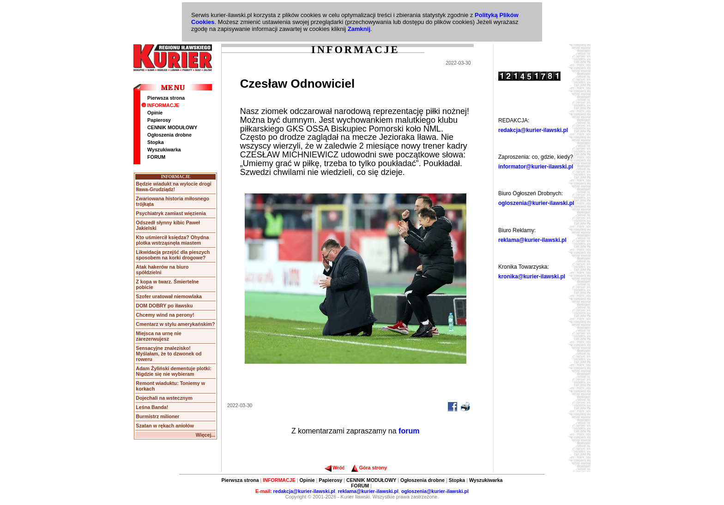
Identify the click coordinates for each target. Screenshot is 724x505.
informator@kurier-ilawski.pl (535, 166)
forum (408, 431)
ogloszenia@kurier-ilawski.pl (536, 203)
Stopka (155, 142)
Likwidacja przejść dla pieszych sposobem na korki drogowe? (173, 254)
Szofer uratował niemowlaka (169, 296)
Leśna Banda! (152, 407)
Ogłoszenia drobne (169, 135)
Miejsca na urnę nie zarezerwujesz (158, 336)
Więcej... (206, 435)
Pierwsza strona (166, 98)
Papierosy (159, 120)
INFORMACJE (160, 105)
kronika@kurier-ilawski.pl (531, 276)
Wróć (334, 467)
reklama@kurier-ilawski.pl (532, 240)
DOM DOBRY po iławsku (164, 305)
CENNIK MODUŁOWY (172, 127)
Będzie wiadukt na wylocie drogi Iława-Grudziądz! (173, 186)
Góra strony (369, 467)
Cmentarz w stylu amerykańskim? (175, 324)
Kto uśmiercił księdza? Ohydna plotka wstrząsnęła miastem (172, 240)
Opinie (155, 112)
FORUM (156, 157)
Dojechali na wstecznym (164, 398)
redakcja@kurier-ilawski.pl (533, 130)
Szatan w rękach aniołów (165, 425)
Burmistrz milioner (157, 416)
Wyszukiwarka (164, 149)
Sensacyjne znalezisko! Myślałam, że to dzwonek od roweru (168, 353)
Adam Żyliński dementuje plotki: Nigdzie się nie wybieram (173, 371)
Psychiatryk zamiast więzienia (171, 213)
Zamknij (359, 28)
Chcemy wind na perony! (165, 315)
